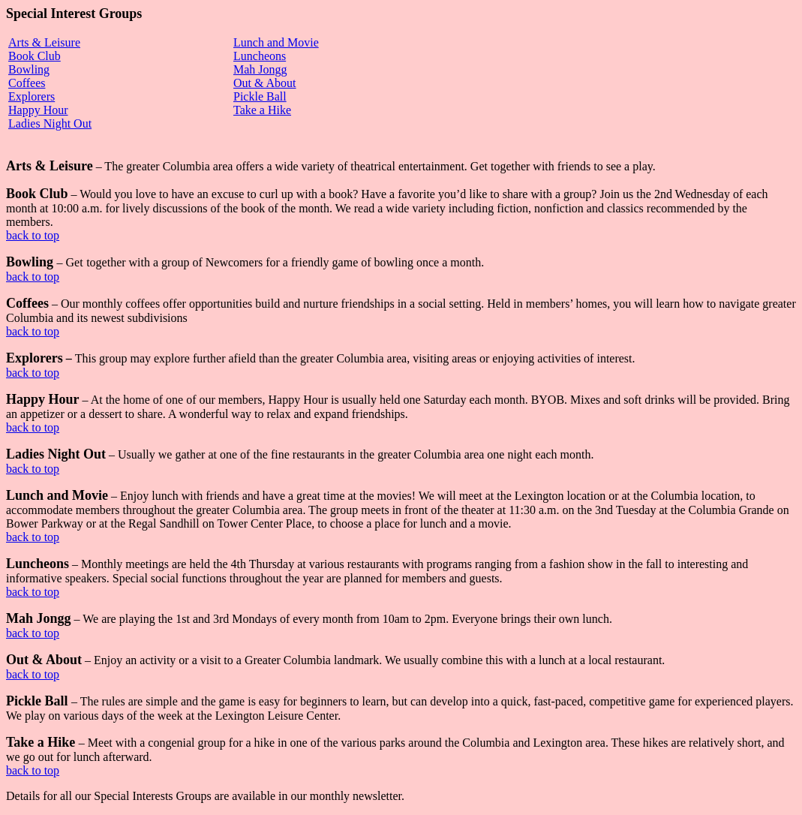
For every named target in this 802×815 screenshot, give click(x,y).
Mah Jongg (260, 69)
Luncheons (259, 56)
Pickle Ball (260, 96)
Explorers (31, 96)
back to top (32, 235)
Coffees (26, 83)
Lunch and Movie (276, 42)
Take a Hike (262, 110)
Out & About (264, 83)
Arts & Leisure (44, 42)
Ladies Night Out (50, 123)
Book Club (34, 56)
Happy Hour (38, 110)
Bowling (29, 69)
